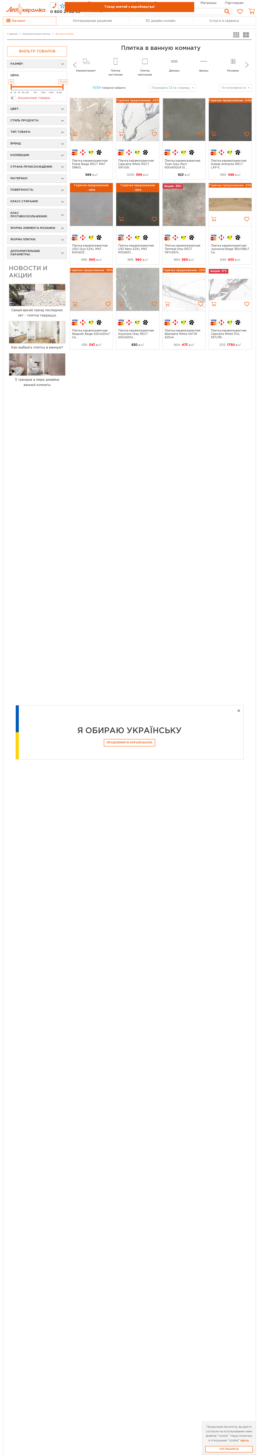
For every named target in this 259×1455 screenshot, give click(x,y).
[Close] (238, 711)
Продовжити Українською (129, 742)
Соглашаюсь (229, 1449)
